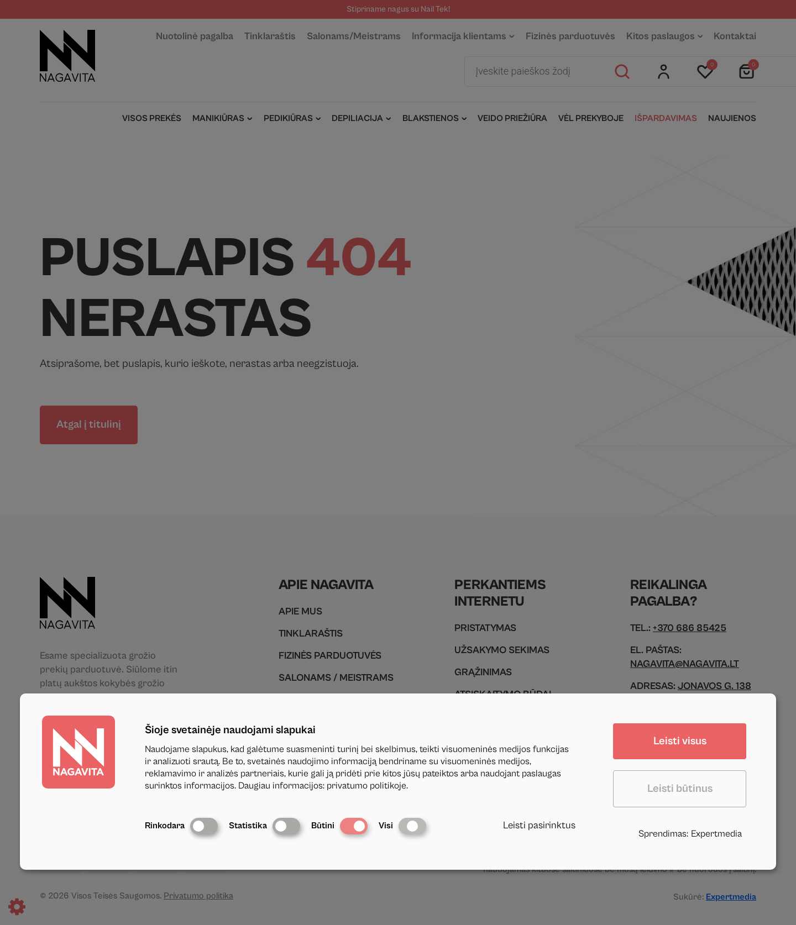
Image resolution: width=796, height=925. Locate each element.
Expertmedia (716, 833)
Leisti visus (679, 741)
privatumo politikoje (366, 785)
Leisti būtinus (680, 788)
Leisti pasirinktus (539, 825)
